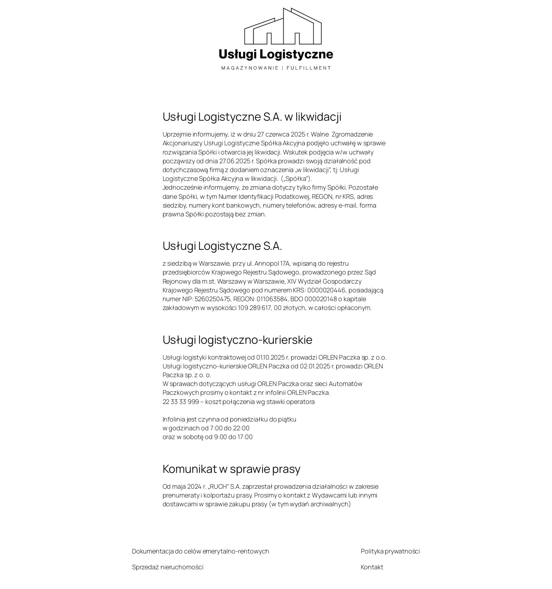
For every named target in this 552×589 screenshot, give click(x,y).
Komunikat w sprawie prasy (232, 468)
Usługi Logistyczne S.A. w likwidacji (252, 116)
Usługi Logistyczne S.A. (223, 245)
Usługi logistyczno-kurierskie (238, 339)
